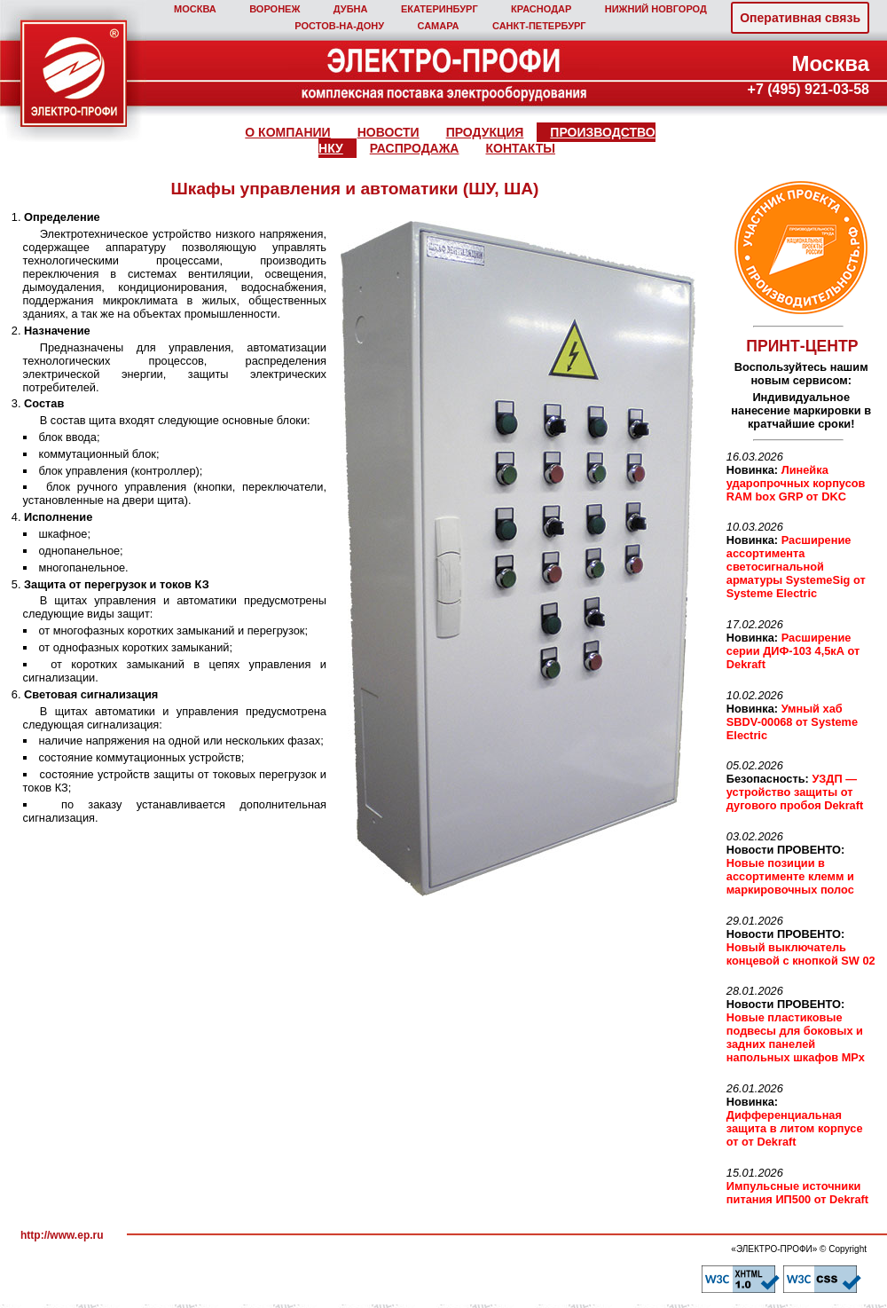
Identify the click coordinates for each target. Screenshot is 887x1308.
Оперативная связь (800, 18)
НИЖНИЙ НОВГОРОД (656, 9)
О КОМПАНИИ (287, 132)
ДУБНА (351, 9)
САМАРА (438, 25)
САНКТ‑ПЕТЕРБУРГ (539, 25)
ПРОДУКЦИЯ (485, 132)
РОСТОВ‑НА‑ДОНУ (339, 25)
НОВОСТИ (388, 132)
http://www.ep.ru (62, 1235)
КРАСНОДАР (541, 9)
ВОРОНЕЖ (274, 9)
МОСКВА (195, 9)
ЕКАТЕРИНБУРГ (439, 9)
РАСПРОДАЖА (414, 148)
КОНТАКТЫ (519, 148)
